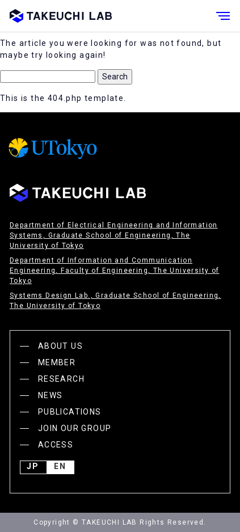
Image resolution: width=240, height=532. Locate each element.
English (60, 467)
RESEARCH (61, 378)
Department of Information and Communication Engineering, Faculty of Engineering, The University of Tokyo (115, 270)
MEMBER (56, 362)
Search (115, 76)
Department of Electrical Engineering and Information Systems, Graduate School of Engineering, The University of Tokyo (114, 235)
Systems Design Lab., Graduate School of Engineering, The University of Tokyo (115, 301)
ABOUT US (60, 346)
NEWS (50, 395)
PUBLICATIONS (70, 411)
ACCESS (55, 444)
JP (33, 467)
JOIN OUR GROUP (75, 428)
